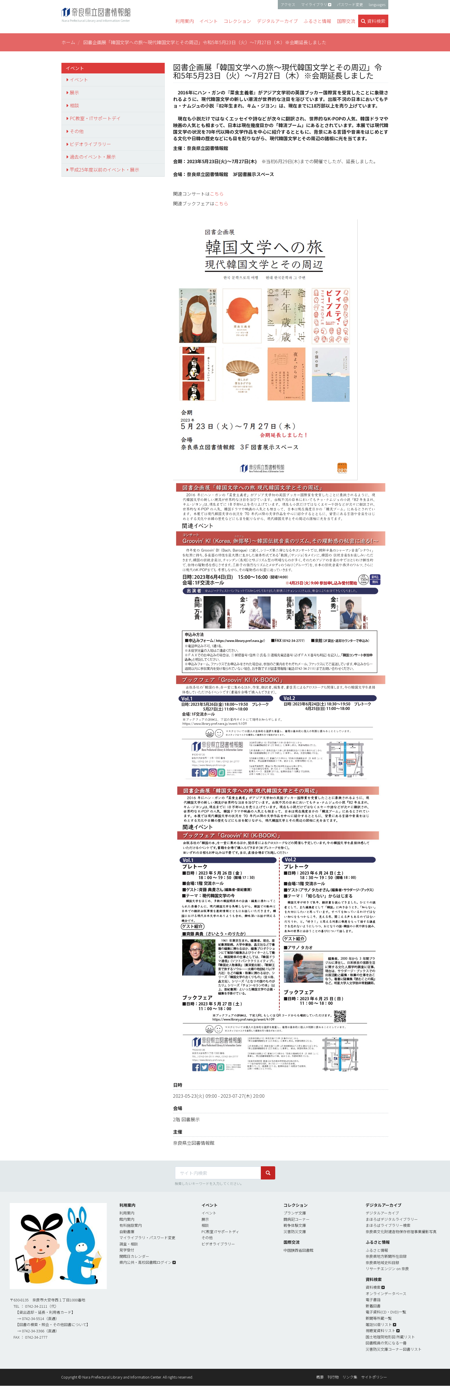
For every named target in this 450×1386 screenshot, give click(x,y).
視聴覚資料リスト (380, 1330)
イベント (79, 79)
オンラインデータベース (386, 1293)
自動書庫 (126, 1231)
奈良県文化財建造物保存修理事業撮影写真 (401, 1231)
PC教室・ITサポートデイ (95, 118)
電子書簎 (373, 1299)
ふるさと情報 (377, 1250)
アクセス (288, 4)
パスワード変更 (350, 4)
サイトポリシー (374, 1377)
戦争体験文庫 (295, 1225)
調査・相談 (128, 1244)
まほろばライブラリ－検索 (388, 1225)
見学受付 (126, 1250)
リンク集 (349, 1377)
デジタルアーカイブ (382, 1213)
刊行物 (333, 1377)
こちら (217, 193)
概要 (320, 1377)
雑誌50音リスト (379, 1324)
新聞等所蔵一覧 (379, 1318)
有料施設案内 (130, 1225)
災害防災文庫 (295, 1231)
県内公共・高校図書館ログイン (145, 1262)
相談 (74, 105)
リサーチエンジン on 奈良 (387, 1268)
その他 (77, 131)
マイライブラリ (314, 4)
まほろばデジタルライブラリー (392, 1219)
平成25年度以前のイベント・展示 (104, 169)
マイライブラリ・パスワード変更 (147, 1237)
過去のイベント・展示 (93, 156)
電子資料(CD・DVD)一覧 (386, 1312)
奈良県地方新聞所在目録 (386, 1256)
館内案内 (126, 1219)
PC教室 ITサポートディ (220, 1231)
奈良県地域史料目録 (382, 1262)
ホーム (68, 42)
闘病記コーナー (297, 1219)
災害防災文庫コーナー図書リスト (394, 1349)
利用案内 (126, 1213)
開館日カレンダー (134, 1256)
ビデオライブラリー (90, 144)
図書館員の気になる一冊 (386, 1343)
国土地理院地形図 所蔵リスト (390, 1337)
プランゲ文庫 (295, 1213)
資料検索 (373, 1287)
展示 (74, 92)
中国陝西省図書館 (298, 1250)
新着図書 (373, 1306)
